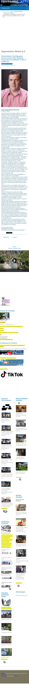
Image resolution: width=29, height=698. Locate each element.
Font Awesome (4, 676)
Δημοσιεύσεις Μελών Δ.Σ (9, 13)
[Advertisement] (13, 33)
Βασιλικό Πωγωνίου (5, 657)
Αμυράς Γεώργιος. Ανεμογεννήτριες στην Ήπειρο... (5, 421)
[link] (11, 326)
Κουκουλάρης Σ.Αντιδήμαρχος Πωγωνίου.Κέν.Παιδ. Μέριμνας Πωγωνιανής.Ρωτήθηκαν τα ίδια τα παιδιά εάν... (13, 58)
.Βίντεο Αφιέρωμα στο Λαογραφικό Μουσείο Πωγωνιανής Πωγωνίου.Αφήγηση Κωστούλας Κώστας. (20, 576)
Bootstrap (3, 673)
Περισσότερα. (19, 477)
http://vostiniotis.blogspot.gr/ (22, 595)
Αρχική (11, 11)
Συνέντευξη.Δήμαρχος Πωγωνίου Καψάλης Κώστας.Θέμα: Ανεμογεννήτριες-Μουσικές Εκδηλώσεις (7, 491)
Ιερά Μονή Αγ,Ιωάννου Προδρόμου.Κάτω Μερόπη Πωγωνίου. (21, 429)
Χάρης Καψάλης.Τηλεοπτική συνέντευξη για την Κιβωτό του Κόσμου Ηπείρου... (7, 505)
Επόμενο (15, 237)
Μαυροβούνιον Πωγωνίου (6, 644)
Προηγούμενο (6, 237)
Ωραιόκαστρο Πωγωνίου (6, 619)
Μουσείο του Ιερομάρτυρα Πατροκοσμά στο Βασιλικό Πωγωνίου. (21, 513)
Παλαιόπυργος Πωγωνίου (6, 632)
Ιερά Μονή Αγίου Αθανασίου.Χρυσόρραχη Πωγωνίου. (21, 415)
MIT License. (3, 674)
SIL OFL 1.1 (16, 676)
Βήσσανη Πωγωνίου (6, 574)
